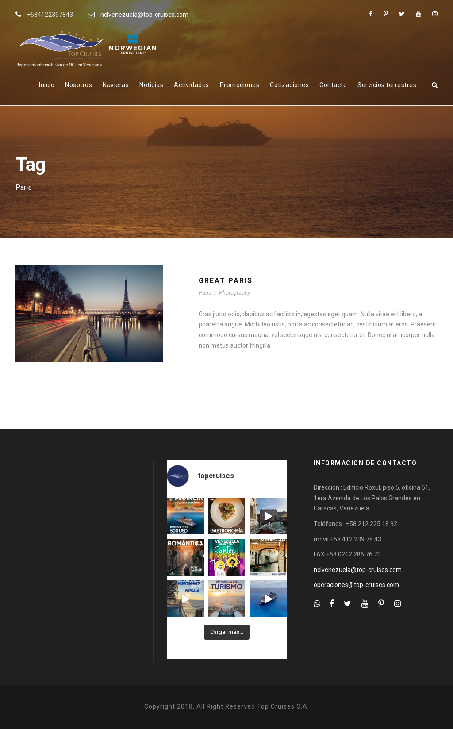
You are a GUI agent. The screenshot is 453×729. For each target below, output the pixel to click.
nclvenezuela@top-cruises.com (144, 14)
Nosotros (78, 84)
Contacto (333, 84)
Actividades (191, 84)
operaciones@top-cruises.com (356, 584)
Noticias (151, 84)
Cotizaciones (289, 84)
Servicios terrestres (386, 84)
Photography (234, 292)
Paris (205, 292)
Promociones (240, 84)
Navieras (116, 84)
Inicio (46, 84)
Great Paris (226, 280)
